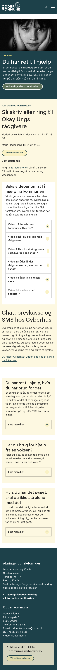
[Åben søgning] (46, 7)
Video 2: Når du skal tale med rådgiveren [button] (25, 239)
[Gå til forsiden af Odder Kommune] (20, 6)
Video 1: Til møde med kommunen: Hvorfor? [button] (21, 226)
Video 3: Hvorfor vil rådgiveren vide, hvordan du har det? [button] (26, 251)
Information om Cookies (19, 598)
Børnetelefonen (19, 167)
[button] (54, 7)
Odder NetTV (18, 635)
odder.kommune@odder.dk (27, 628)
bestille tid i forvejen (25, 587)
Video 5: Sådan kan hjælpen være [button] (24, 280)
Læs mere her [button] (16, 424)
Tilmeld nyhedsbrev (20, 658)
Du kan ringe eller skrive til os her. (22, 86)
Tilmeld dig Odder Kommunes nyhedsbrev (24, 649)
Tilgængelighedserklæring (21, 594)
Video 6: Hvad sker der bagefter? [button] (21, 292)
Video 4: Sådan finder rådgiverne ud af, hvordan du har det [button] (25, 265)
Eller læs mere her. (14, 153)
